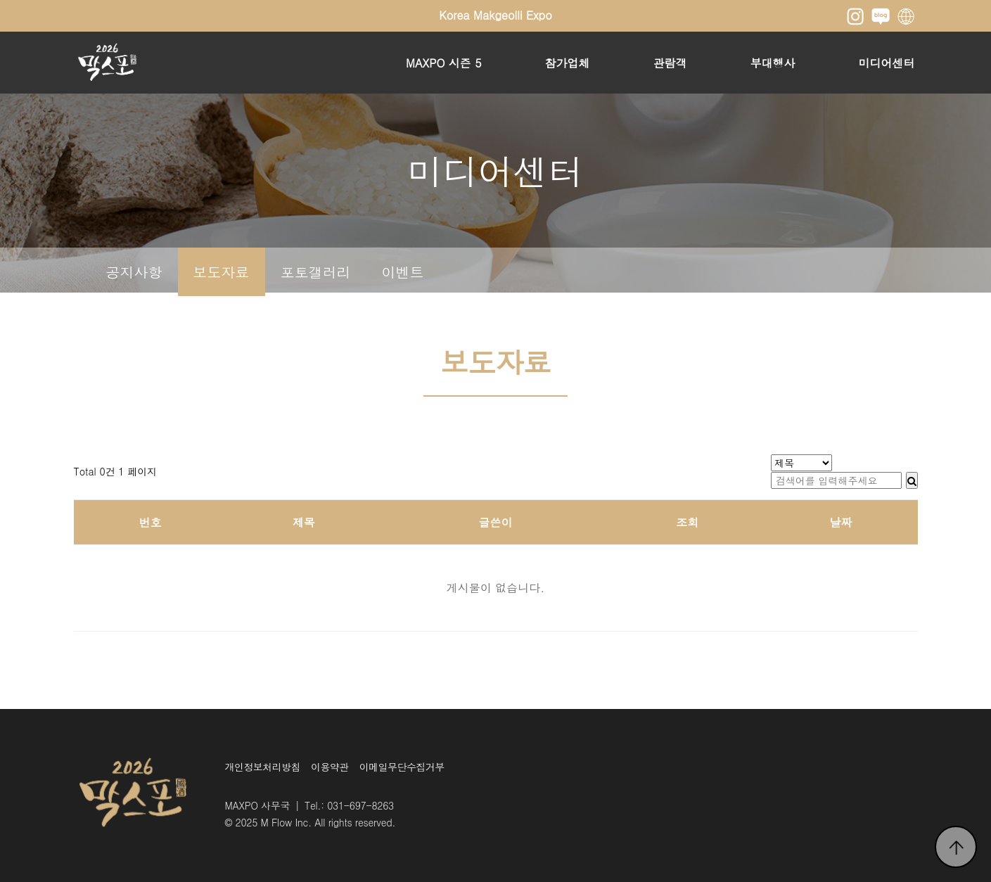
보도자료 (221, 272)
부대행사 (772, 63)
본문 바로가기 (0, 0)
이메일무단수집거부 (402, 767)
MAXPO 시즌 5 (444, 63)
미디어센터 (887, 63)
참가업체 (567, 63)
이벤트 (403, 272)
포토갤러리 (316, 272)
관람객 (670, 63)
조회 (687, 522)
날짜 (840, 522)
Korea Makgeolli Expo (495, 15)
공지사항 (134, 272)
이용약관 (330, 767)
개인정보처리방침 (263, 767)
